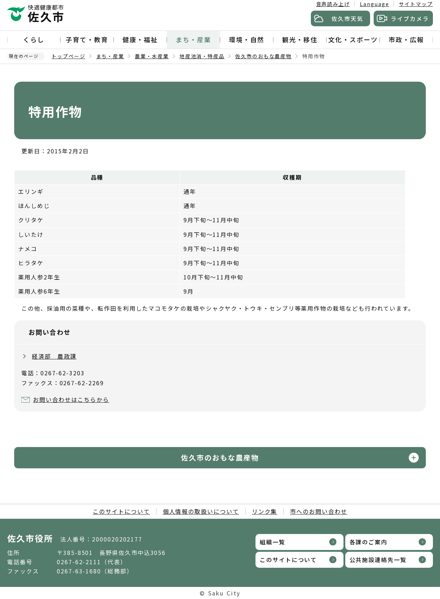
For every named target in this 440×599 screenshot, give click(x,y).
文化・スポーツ (353, 39)
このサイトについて (121, 511)
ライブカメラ (410, 18)
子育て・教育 (87, 39)
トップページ (68, 56)
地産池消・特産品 (202, 56)
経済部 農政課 (54, 356)
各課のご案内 (369, 542)
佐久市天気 (347, 18)
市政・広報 (406, 39)
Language (374, 3)
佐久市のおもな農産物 (263, 56)
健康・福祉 (140, 39)
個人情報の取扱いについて (201, 511)
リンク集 (264, 511)
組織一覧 (272, 542)
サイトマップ (416, 3)
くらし (33, 39)
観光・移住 (300, 39)
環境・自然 (246, 39)
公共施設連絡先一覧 (378, 559)
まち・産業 (193, 39)
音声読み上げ (333, 3)
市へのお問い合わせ (318, 511)
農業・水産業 (152, 56)
